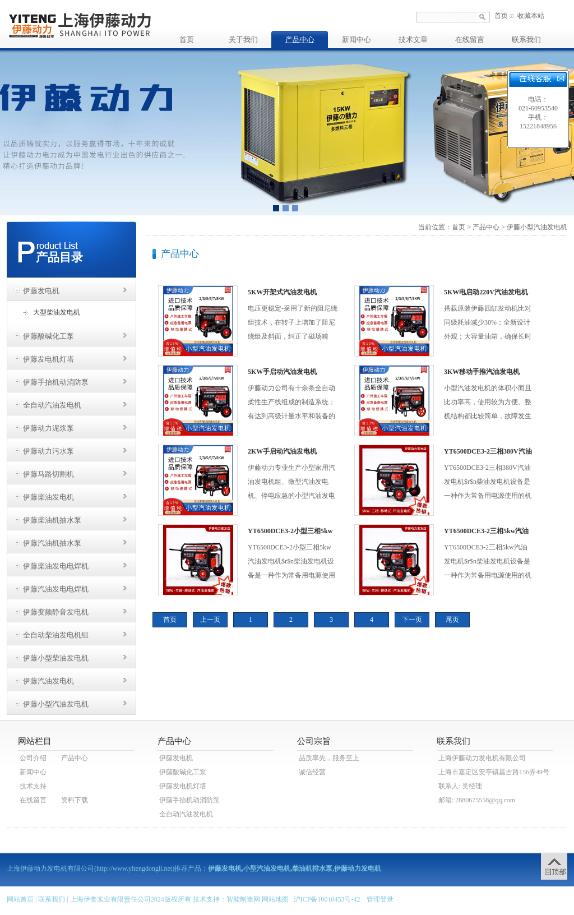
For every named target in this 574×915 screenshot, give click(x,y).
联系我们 (526, 39)
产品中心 (299, 39)
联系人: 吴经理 (460, 786)
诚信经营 (312, 772)
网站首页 (20, 899)
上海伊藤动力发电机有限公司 (482, 758)
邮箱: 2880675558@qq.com (476, 800)
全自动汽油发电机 (52, 405)
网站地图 (275, 899)
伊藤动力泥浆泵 (48, 428)
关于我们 (243, 39)
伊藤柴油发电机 (48, 497)
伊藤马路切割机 (48, 474)
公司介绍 (33, 758)
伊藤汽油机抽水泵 (52, 543)
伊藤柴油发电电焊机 (56, 566)
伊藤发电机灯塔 (48, 359)
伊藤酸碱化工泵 (48, 336)
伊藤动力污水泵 (48, 451)
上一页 (210, 619)
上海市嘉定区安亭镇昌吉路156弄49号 (493, 772)
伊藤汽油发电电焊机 (56, 589)
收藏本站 (530, 16)
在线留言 (469, 39)
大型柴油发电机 (56, 312)
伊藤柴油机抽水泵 (52, 520)
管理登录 (380, 899)
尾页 (452, 619)
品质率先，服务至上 (329, 758)
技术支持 (33, 786)
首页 (501, 16)
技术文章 (413, 39)
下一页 (412, 619)
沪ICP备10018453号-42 (327, 899)
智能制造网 (243, 899)
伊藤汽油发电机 (48, 681)
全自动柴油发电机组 (56, 635)
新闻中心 (356, 39)
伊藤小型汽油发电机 (56, 704)
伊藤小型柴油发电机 (56, 658)
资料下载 (74, 800)
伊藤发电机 (41, 290)
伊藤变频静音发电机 (56, 612)
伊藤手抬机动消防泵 (56, 382)
